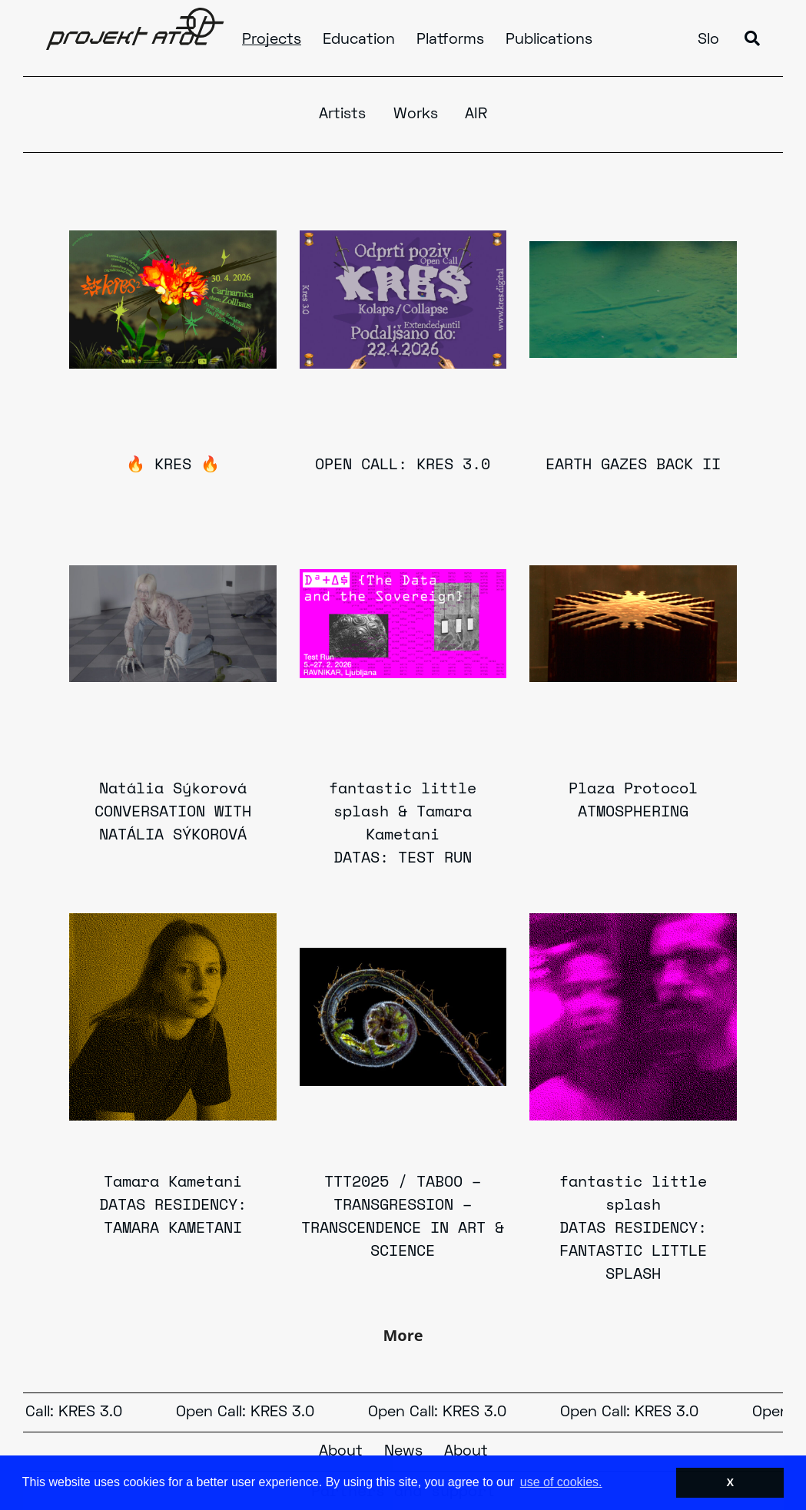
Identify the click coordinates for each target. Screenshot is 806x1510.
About (341, 1452)
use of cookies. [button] (561, 1481)
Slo (708, 40)
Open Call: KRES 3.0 (250, 1412)
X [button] (730, 1482)
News (403, 1452)
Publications (549, 40)
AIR (476, 114)
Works (415, 114)
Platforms (450, 40)
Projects (271, 40)
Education (359, 40)
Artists (342, 114)
